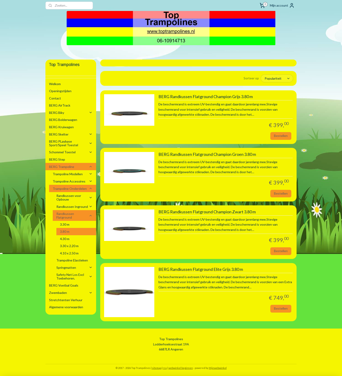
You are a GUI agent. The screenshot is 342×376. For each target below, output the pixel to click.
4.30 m (64, 239)
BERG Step (57, 159)
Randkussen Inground (74, 207)
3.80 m (64, 231)
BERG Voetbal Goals (63, 285)
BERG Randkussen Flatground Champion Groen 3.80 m (207, 154)
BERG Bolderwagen (63, 120)
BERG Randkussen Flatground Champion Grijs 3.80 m (205, 96)
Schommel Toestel (70, 152)
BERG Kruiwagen (61, 127)
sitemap (156, 367)
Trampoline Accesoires (72, 181)
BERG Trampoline (70, 167)
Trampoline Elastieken (72, 260)
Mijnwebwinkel (218, 367)
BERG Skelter (70, 134)
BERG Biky (70, 113)
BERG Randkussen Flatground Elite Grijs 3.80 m (200, 269)
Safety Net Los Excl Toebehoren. (74, 276)
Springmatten (74, 267)
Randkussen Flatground (74, 215)
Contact (55, 98)
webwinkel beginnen (180, 367)
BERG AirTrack (59, 105)
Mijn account (282, 5)
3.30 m (64, 224)
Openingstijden (60, 91)
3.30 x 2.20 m (69, 246)
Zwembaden (70, 293)
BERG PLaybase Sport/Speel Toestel (70, 143)
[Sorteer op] (277, 78)
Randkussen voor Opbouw (74, 197)
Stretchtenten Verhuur (65, 300)
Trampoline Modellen (72, 174)
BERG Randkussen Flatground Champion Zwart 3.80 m (206, 211)
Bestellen (281, 135)
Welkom (55, 84)
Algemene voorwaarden (66, 307)
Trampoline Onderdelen (72, 189)
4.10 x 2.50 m (69, 253)
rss (165, 367)
